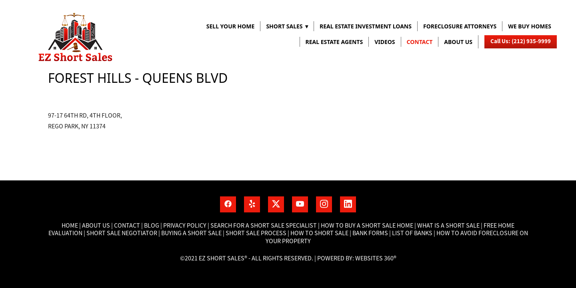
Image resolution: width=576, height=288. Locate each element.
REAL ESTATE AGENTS (334, 42)
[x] (276, 204)
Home (70, 226)
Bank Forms (370, 233)
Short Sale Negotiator (121, 233)
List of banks (411, 233)
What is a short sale (449, 226)
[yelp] (252, 204)
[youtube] (300, 204)
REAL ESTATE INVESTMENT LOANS (366, 26)
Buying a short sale (191, 233)
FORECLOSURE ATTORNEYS (459, 26)
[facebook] (228, 204)
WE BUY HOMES (529, 26)
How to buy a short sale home (367, 226)
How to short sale (319, 233)
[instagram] (324, 204)
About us (458, 42)
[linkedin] (348, 204)
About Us (96, 226)
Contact (420, 42)
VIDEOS (384, 42)
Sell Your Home (230, 26)
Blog (151, 226)
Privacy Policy (184, 226)
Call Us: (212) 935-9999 (520, 41)
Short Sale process (256, 233)
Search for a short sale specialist (263, 226)
